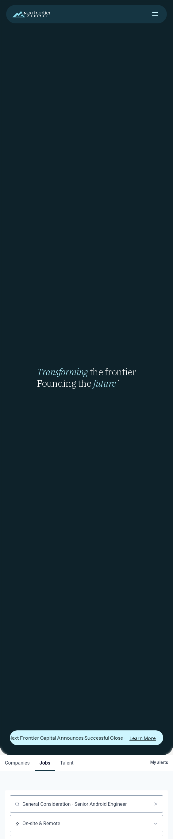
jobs (45, 763)
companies (17, 763)
